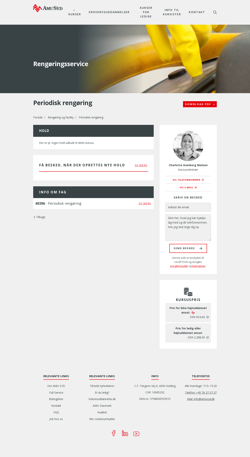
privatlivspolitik (179, 266)
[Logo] (47, 8)
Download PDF (198, 104)
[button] (207, 317)
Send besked (184, 248)
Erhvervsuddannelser (109, 12)
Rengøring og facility (61, 117)
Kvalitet (102, 412)
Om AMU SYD (56, 386)
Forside (38, 117)
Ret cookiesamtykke (102, 419)
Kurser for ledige (146, 12)
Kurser (74, 14)
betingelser (198, 266)
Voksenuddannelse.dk (102, 399)
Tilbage (40, 217)
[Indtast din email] (188, 207)
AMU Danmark (102, 405)
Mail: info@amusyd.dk (201, 399)
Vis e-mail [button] (186, 187)
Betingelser (56, 399)
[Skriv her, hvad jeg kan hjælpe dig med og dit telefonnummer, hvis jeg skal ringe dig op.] (188, 228)
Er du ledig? (102, 392)
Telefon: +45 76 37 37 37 (201, 392)
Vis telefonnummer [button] (186, 179)
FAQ (56, 412)
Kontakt (197, 12)
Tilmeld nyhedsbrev (102, 386)
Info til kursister (172, 12)
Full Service (56, 392)
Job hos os (56, 419)
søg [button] (215, 12)
